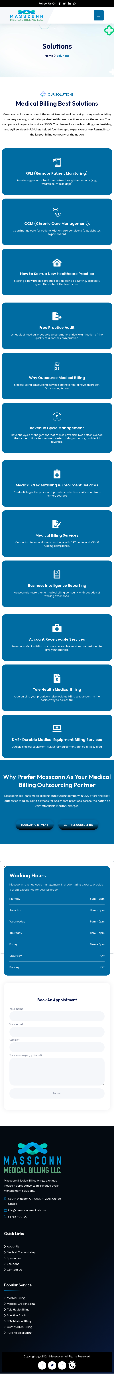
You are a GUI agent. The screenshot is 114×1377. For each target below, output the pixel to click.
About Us (13, 1246)
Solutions (13, 1264)
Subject (57, 1043)
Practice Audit (16, 1315)
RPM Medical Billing (19, 1321)
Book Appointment (34, 824)
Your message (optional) (57, 1069)
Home (49, 55)
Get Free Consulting (78, 824)
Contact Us (14, 1270)
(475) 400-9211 (18, 1217)
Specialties (14, 1258)
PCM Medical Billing (19, 1333)
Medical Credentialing (21, 1252)
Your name (57, 1012)
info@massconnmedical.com (27, 1210)
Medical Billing (16, 1298)
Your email (57, 1028)
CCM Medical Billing (19, 1327)
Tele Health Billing (18, 1309)
